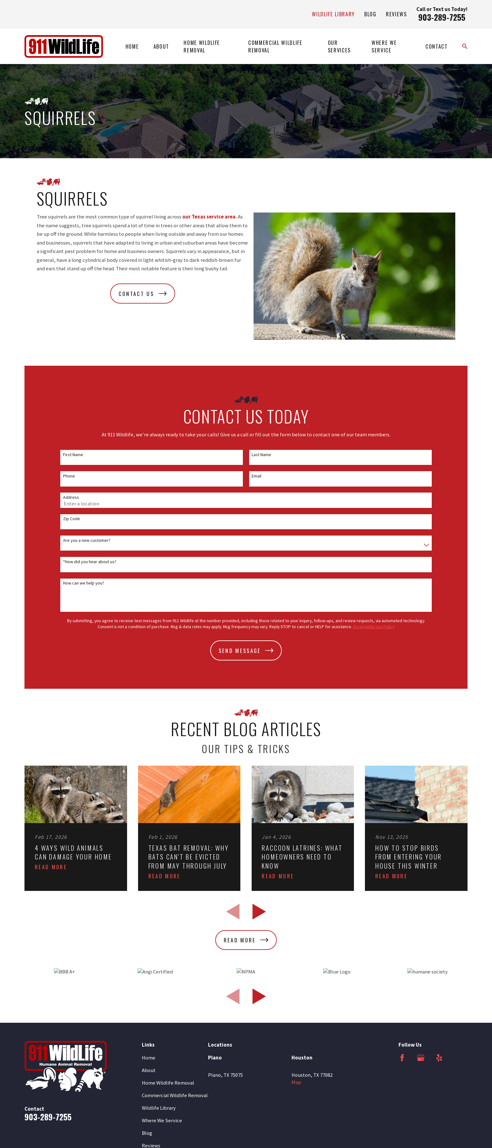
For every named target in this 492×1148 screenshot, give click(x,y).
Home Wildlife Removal (168, 1083)
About (149, 1070)
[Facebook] (402, 1057)
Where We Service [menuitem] (384, 46)
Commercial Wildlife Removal (175, 1095)
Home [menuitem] (132, 46)
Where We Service (162, 1120)
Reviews (396, 14)
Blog (370, 14)
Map (296, 1082)
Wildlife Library (333, 14)
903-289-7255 (441, 17)
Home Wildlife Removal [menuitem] (202, 46)
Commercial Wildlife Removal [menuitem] (275, 46)
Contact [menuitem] (436, 46)
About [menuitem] (161, 46)
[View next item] (259, 911)
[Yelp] (439, 1057)
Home (148, 1057)
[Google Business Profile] (420, 1057)
